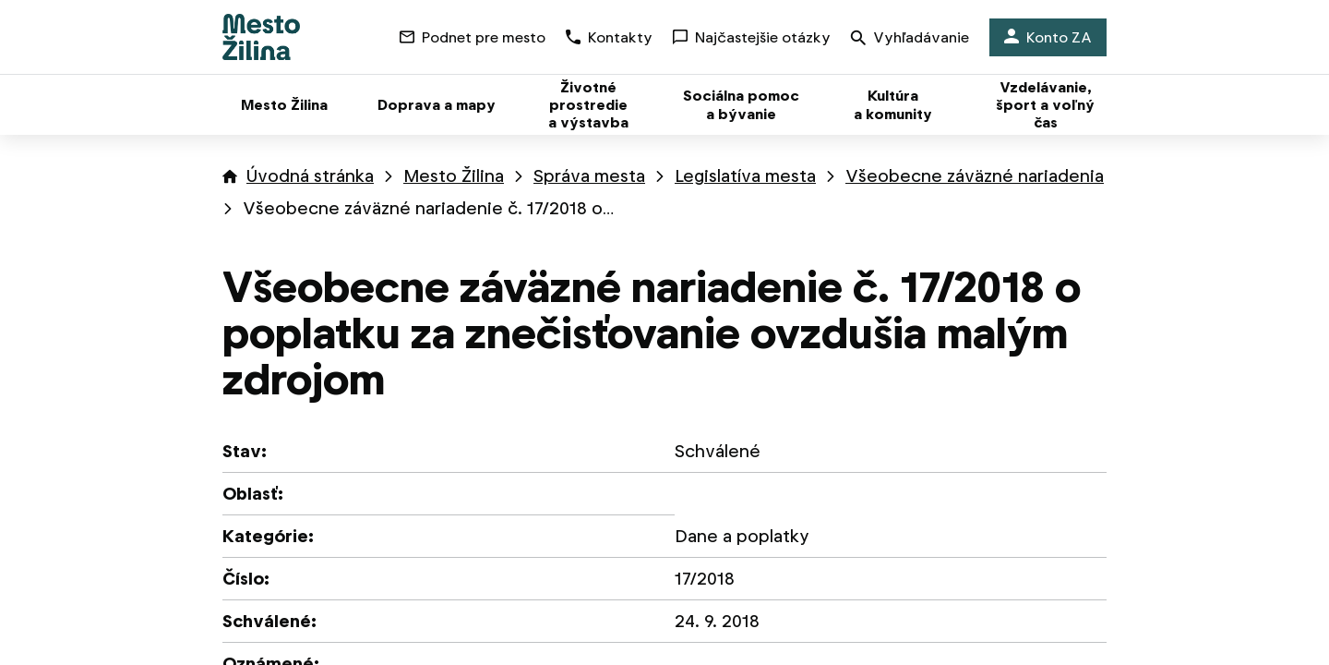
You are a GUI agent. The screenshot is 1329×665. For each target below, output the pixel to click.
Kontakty (609, 37)
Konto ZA (1048, 37)
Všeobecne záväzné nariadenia (974, 176)
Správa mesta (589, 176)
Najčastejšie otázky (752, 37)
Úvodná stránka (310, 176)
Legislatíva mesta (745, 176)
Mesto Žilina (453, 176)
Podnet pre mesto (472, 37)
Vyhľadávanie (910, 39)
